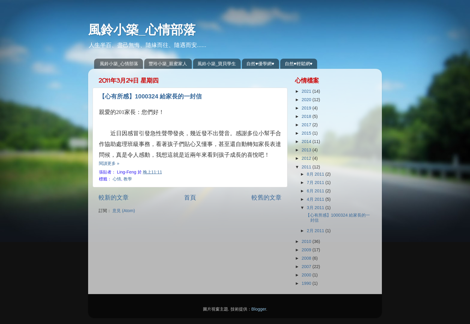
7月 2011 (316, 182)
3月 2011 (316, 207)
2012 (307, 158)
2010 (307, 241)
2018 (307, 116)
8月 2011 (316, 174)
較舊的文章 (266, 197)
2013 (307, 149)
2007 (307, 266)
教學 (127, 179)
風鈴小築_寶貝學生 (217, 63)
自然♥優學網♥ (260, 63)
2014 (307, 141)
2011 (307, 167)
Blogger (258, 309)
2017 (307, 124)
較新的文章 (114, 197)
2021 (307, 91)
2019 (307, 108)
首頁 (190, 197)
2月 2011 (316, 230)
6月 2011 (316, 190)
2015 (307, 133)
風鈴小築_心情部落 (142, 30)
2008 (307, 258)
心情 (117, 179)
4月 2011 (316, 199)
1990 (307, 283)
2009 (307, 249)
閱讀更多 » (109, 163)
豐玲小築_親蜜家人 (168, 63)
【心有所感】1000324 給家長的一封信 (150, 96)
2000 (307, 275)
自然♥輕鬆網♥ (299, 63)
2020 (307, 99)
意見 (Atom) (123, 210)
